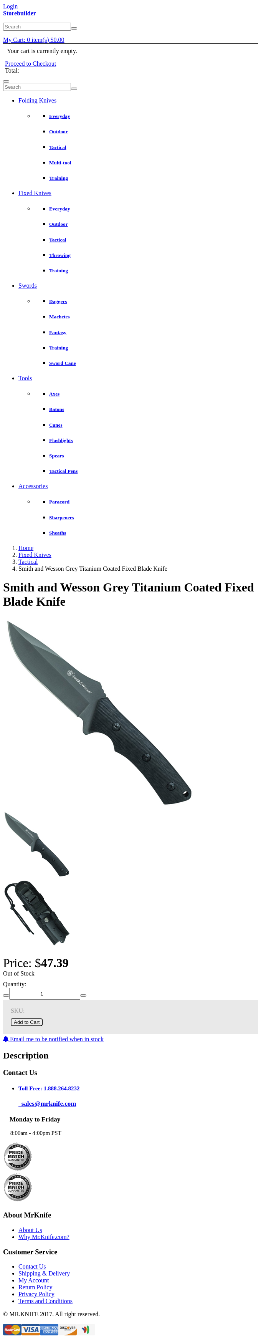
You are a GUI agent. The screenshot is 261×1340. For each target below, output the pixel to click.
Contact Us (32, 1266)
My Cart (33, 39)
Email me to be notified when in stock (53, 1039)
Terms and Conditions (45, 1301)
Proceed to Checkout (30, 63)
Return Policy (35, 1287)
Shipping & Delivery (44, 1273)
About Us (30, 1230)
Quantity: (14, 984)
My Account (33, 1280)
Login (10, 6)
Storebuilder (19, 13)
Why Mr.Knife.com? (43, 1237)
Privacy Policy (36, 1294)
